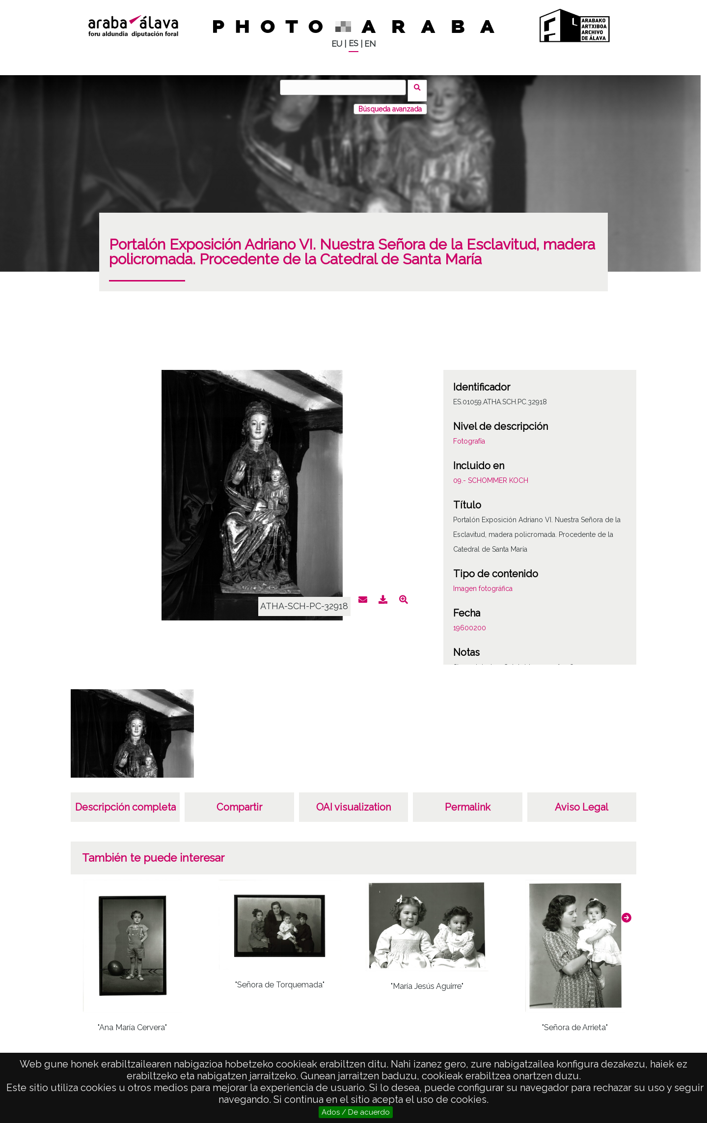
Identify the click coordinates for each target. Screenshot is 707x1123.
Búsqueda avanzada (390, 103)
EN (370, 44)
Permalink (467, 801)
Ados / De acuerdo (356, 1112)
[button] (626, 911)
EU (336, 44)
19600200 (469, 621)
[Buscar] (346, 87)
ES (353, 43)
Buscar (420, 87)
